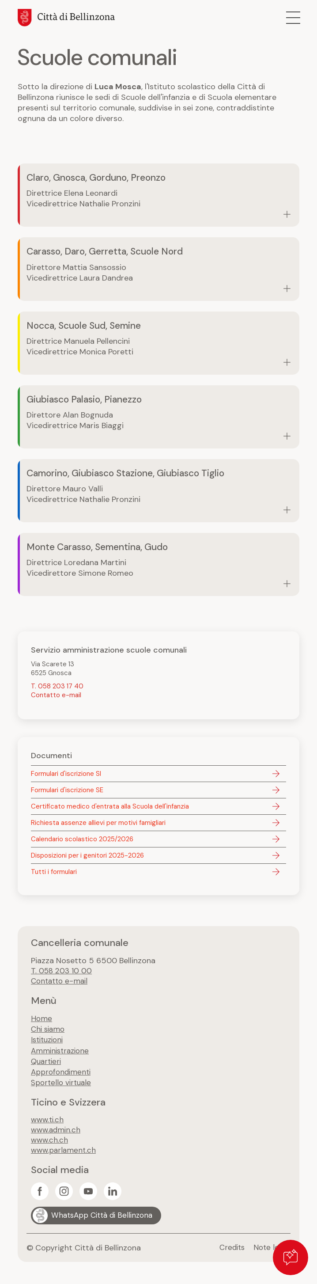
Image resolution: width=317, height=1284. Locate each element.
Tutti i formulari (54, 874)
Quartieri (47, 1064)
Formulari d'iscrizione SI (66, 775)
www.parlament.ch (64, 1154)
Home (42, 1021)
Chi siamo (49, 1032)
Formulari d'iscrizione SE (67, 792)
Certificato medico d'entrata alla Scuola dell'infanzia (110, 808)
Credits (228, 1252)
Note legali (271, 1252)
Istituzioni (49, 1042)
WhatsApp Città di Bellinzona (104, 1220)
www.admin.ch (57, 1133)
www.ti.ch (48, 1122)
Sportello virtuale (62, 1085)
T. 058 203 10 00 (62, 973)
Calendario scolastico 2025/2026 (82, 841)
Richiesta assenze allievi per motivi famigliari (98, 825)
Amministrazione (62, 1053)
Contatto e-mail (56, 697)
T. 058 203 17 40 (57, 688)
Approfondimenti (62, 1074)
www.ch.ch (50, 1144)
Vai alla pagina (158, 195)
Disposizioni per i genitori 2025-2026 (87, 857)
